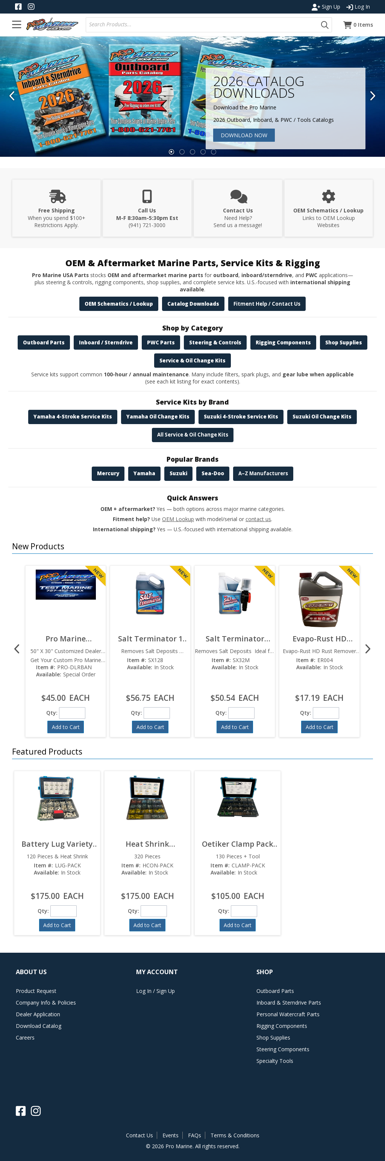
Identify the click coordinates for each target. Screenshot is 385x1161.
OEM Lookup (178, 519)
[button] (325, 25)
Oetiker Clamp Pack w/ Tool (237, 844)
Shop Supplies (343, 342)
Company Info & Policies (46, 1002)
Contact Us (139, 1135)
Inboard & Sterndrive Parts (288, 1002)
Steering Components (282, 1049)
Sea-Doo (213, 473)
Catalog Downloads (193, 303)
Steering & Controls (215, 342)
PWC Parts (161, 342)
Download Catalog (38, 1025)
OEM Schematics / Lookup (119, 303)
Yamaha (144, 473)
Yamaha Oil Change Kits (157, 416)
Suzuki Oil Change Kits (322, 416)
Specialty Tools (274, 1060)
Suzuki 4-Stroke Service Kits (241, 416)
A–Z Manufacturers (263, 473)
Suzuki (178, 473)
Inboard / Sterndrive (106, 342)
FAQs (194, 1135)
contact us (258, 519)
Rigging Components (283, 342)
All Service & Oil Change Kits (192, 434)
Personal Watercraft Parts (288, 1014)
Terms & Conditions (235, 1135)
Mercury (108, 473)
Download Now (244, 135)
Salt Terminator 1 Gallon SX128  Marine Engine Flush (150, 639)
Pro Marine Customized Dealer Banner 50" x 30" (65, 639)
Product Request (36, 990)
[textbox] (203, 25)
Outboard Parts (44, 342)
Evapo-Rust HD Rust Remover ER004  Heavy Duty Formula (319, 639)
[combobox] (202, 25)
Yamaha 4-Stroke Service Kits (72, 416)
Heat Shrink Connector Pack (147, 844)
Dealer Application (38, 1014)
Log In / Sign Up (155, 990)
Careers (25, 1037)
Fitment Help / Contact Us (266, 303)
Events (170, 1135)
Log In (358, 7)
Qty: (52, 712)
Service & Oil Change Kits (192, 360)
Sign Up (326, 7)
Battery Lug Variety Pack (57, 844)
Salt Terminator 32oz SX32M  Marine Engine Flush (235, 639)
